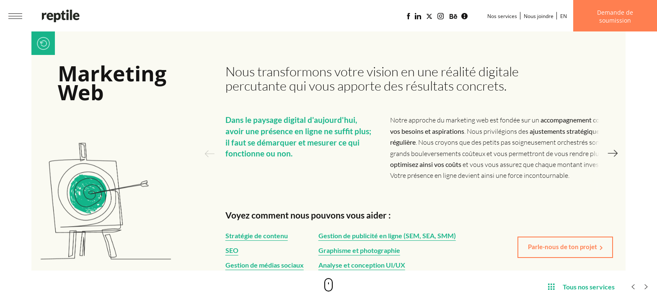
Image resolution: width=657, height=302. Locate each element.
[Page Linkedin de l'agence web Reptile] (418, 16)
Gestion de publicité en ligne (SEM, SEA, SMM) (387, 236)
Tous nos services (581, 286)
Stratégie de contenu (256, 236)
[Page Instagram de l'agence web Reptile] (440, 16)
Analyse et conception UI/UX (361, 265)
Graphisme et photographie (359, 250)
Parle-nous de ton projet (562, 246)
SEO (231, 250)
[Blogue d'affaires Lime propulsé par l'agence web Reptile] (464, 16)
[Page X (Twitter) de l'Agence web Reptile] (429, 16)
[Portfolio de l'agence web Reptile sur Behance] (453, 17)
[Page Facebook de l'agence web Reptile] (408, 16)
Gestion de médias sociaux (264, 265)
